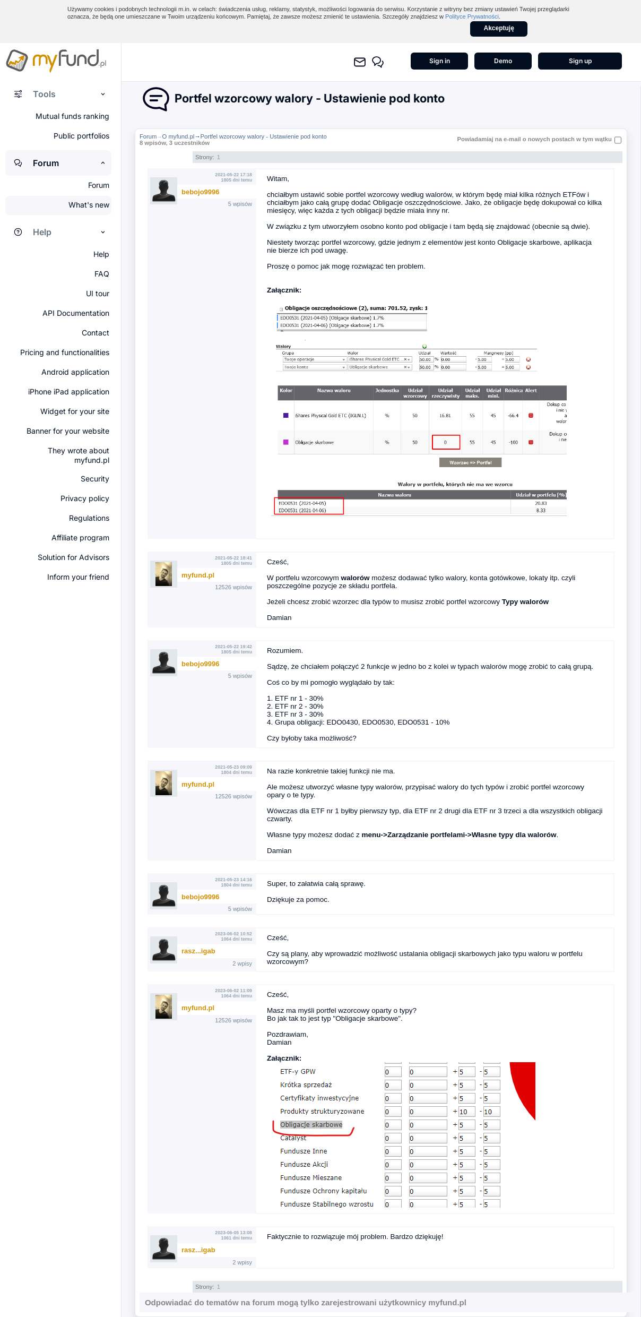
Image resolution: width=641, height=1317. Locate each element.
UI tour (97, 293)
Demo (503, 61)
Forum (148, 136)
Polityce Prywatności (472, 16)
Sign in (439, 61)
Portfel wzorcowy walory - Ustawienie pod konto (263, 136)
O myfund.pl (178, 136)
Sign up (580, 61)
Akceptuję (499, 28)
